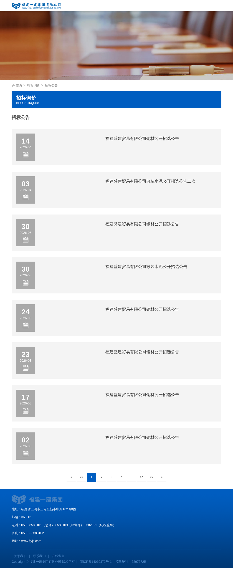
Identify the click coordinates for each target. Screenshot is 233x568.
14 (141, 477)
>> (151, 477)
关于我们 (20, 556)
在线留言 (58, 556)
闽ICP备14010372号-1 (96, 561)
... (131, 477)
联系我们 (39, 556)
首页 (19, 85)
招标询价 (33, 85)
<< (81, 477)
